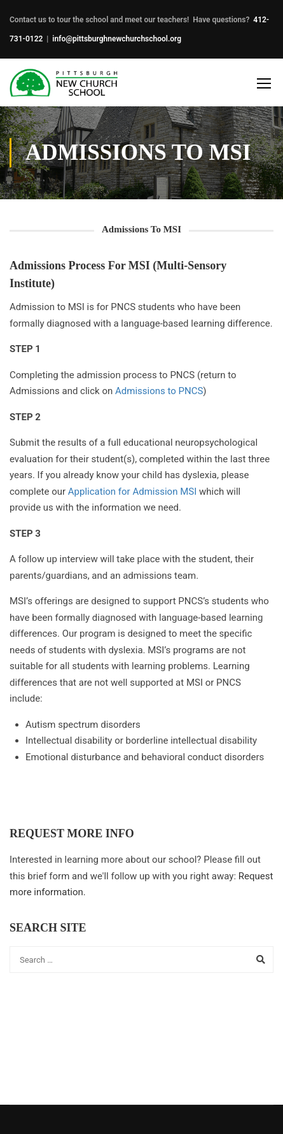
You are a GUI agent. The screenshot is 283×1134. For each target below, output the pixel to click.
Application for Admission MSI (132, 491)
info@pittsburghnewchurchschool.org (116, 38)
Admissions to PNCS (159, 391)
